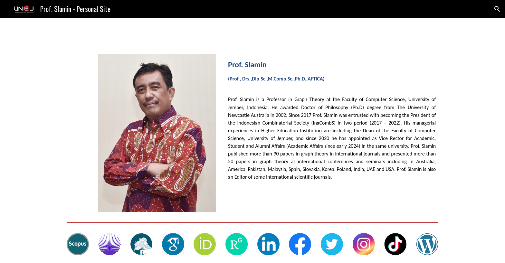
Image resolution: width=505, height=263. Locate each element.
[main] (331, 72)
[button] (497, 9)
